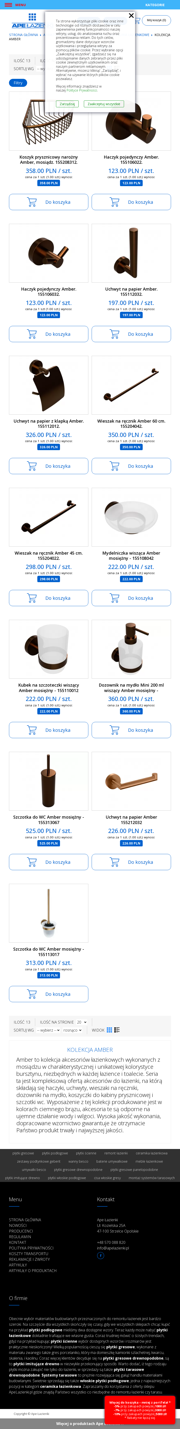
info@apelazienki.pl (113, 1248)
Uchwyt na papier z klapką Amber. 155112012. (48, 423)
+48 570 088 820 (111, 1242)
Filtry (18, 82)
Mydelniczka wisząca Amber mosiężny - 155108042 (131, 555)
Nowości (18, 1225)
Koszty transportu (28, 1253)
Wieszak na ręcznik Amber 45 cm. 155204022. (49, 555)
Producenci (21, 1231)
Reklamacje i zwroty (29, 1259)
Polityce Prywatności (82, 90)
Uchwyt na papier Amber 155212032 (131, 819)
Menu (20, 4)
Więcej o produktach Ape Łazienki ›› (90, 1423)
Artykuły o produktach (33, 1270)
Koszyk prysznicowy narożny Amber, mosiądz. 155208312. (48, 159)
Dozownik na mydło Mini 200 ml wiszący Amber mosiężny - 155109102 (131, 690)
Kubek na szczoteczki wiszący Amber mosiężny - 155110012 (48, 687)
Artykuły (18, 1265)
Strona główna (23, 34)
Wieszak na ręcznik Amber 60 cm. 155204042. (131, 423)
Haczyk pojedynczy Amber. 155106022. (131, 159)
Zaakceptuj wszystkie (104, 104)
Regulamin (20, 1236)
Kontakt (17, 1242)
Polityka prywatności (31, 1248)
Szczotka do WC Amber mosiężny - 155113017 (48, 951)
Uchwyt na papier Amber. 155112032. (131, 291)
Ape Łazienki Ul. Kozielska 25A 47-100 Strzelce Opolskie (118, 1225)
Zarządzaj (67, 104)
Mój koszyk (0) (156, 20)
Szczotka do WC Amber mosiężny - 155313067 (48, 819)
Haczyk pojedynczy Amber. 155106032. (48, 291)
